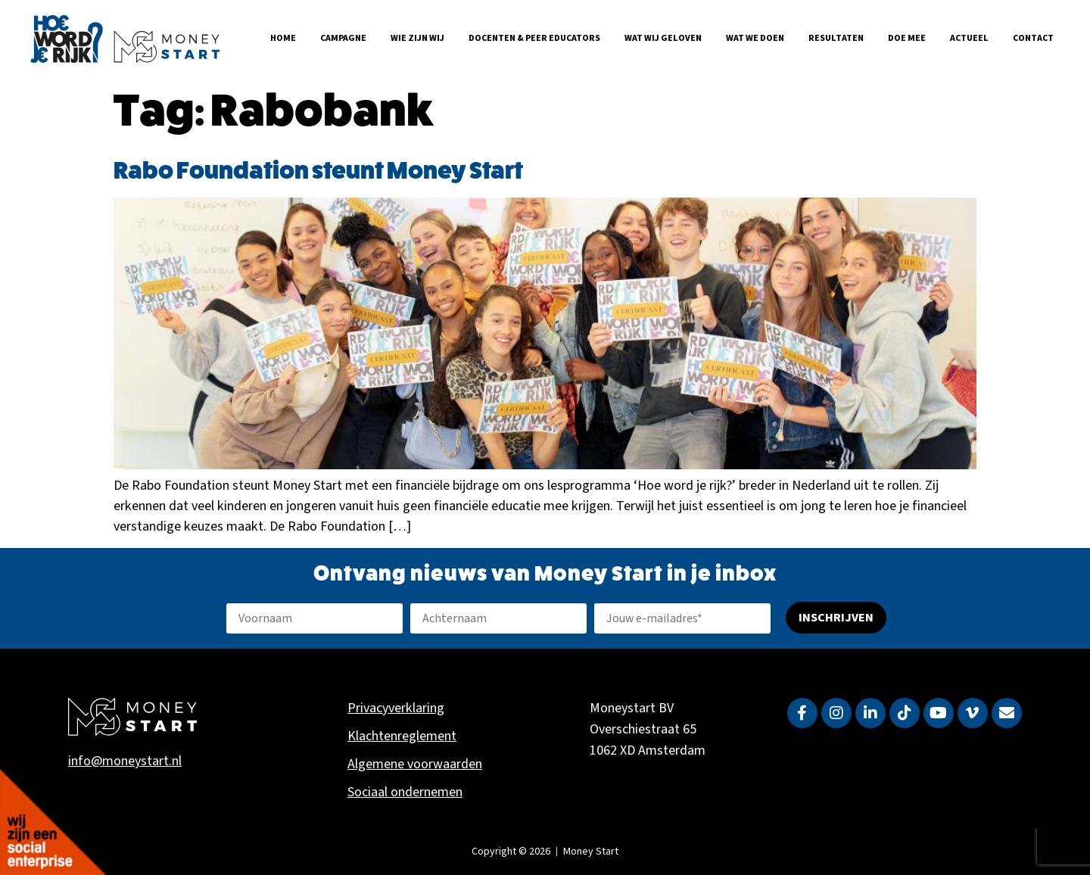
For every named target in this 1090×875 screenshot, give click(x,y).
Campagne (343, 38)
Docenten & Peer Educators (534, 38)
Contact (1033, 38)
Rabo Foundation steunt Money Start (318, 171)
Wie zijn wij (417, 38)
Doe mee (907, 38)
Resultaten (836, 38)
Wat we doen (755, 38)
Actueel (969, 38)
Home (283, 38)
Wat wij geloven (663, 38)
